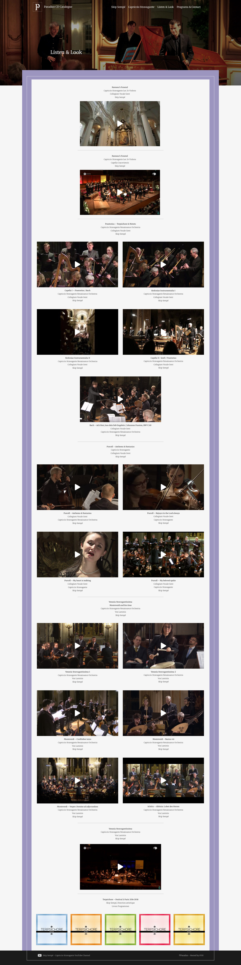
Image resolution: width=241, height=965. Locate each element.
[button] (120, 124)
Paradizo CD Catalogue (58, 6)
